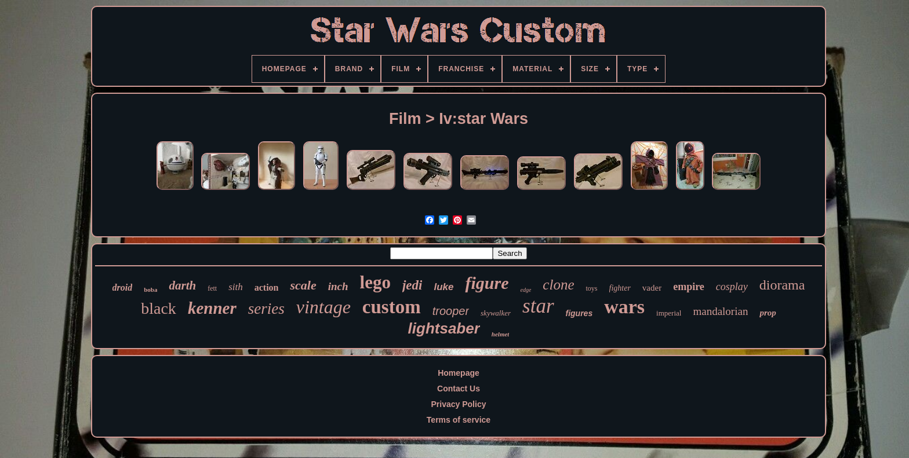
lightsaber (444, 328)
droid (122, 287)
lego (375, 282)
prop (767, 312)
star (538, 306)
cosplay (732, 286)
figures (579, 313)
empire (688, 286)
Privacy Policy (458, 404)
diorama (782, 284)
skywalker (496, 313)
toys (591, 288)
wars (624, 306)
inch (338, 286)
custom (391, 306)
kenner (212, 308)
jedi (412, 285)
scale (303, 285)
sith (235, 286)
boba (150, 289)
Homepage (458, 373)
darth (182, 285)
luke (443, 286)
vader (651, 287)
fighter (620, 288)
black (158, 308)
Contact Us (458, 388)
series (266, 308)
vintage (323, 306)
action (266, 287)
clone (558, 284)
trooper (450, 311)
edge (525, 290)
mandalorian (720, 311)
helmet (501, 334)
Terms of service (458, 419)
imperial (668, 313)
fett (212, 288)
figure (486, 282)
